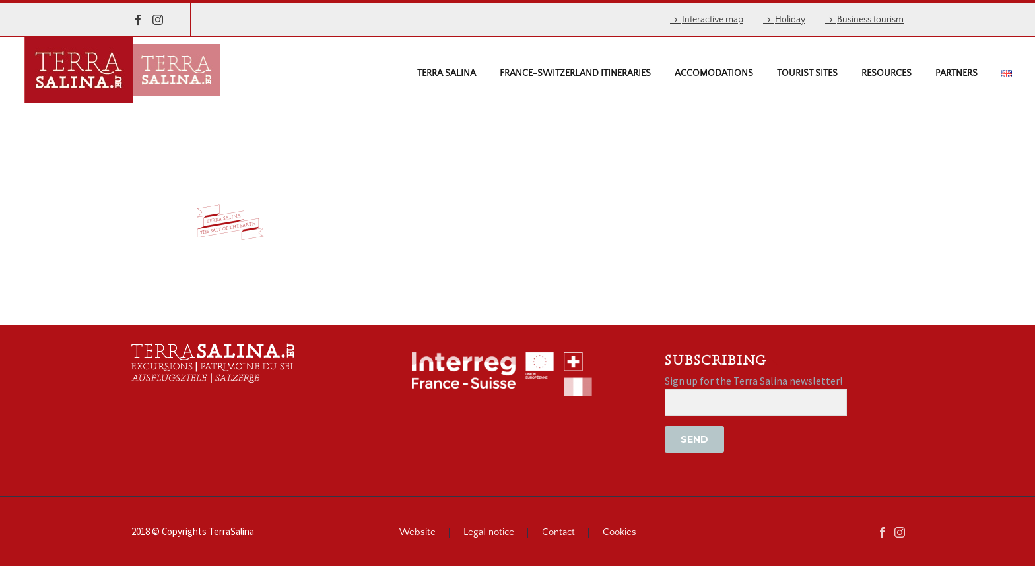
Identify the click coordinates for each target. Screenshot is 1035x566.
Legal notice (488, 533)
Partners (956, 73)
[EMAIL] (756, 402)
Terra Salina (446, 73)
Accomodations (714, 73)
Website (417, 533)
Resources (886, 73)
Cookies (619, 533)
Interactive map (712, 20)
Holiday (790, 20)
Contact (558, 533)
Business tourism (870, 20)
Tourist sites (807, 73)
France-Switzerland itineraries (575, 73)
